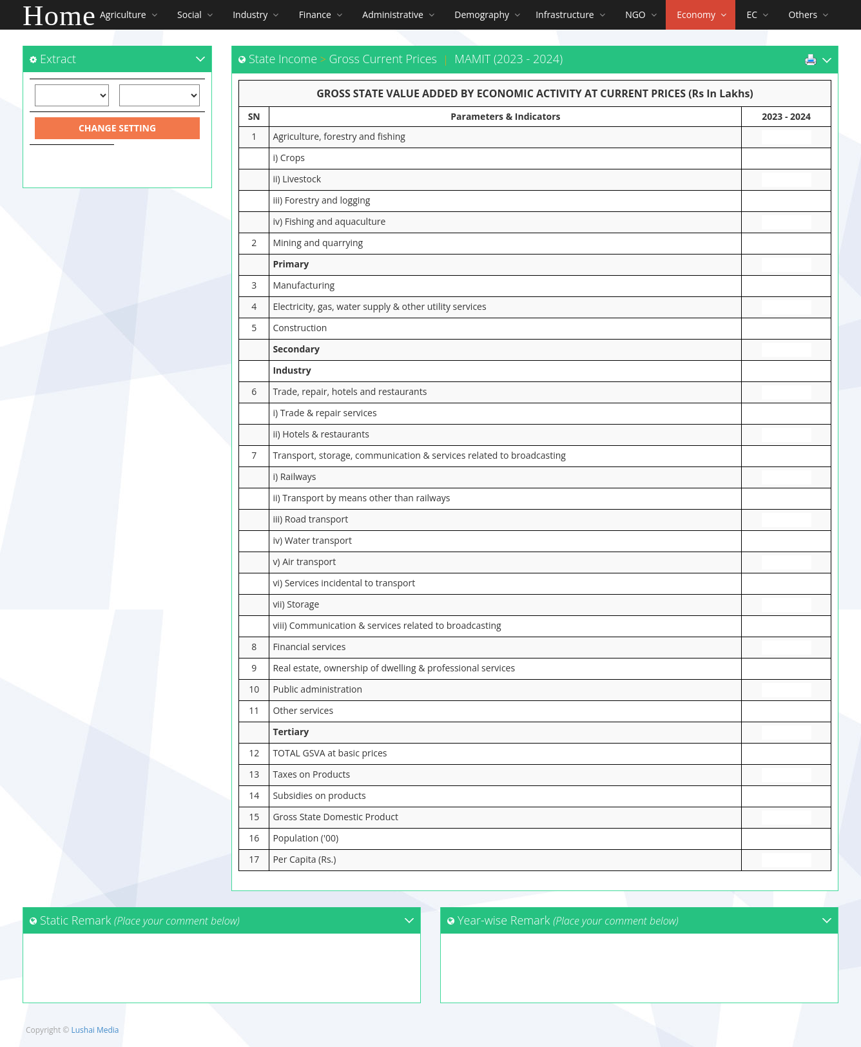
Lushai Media (95, 1029)
